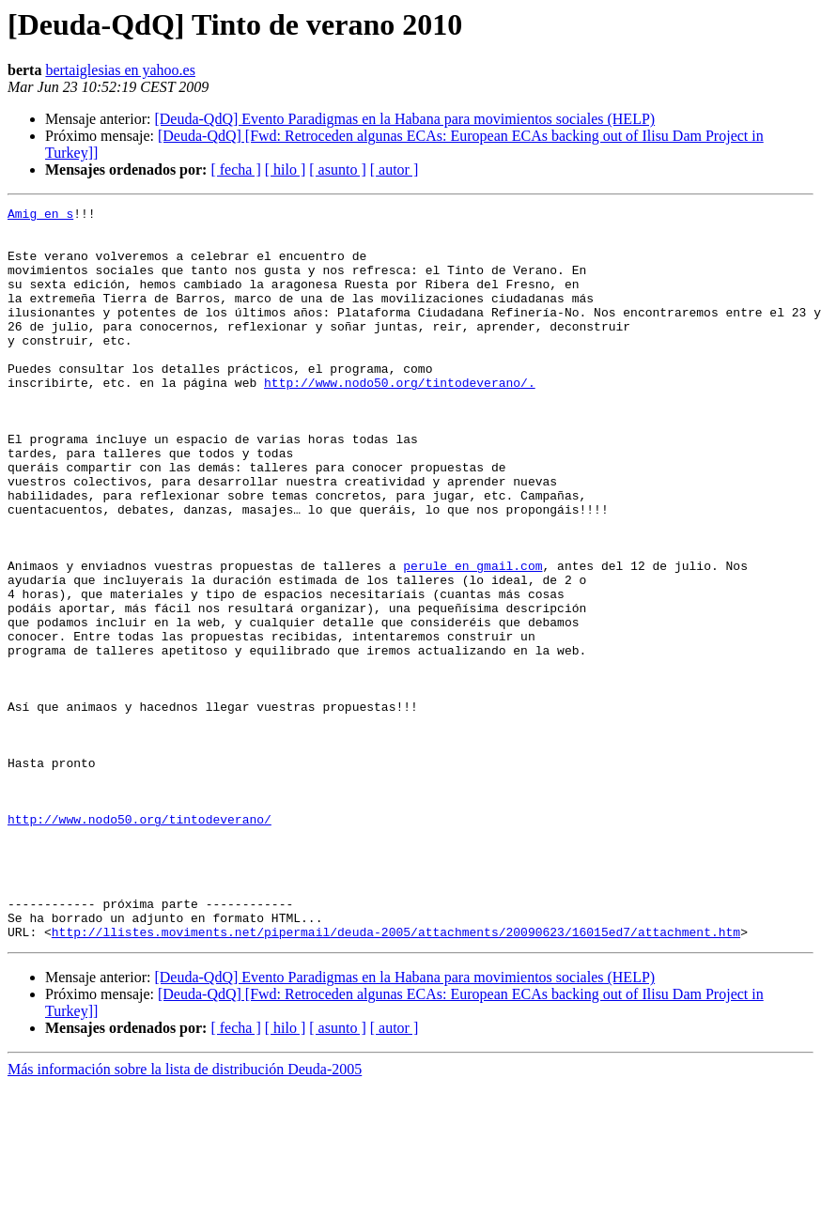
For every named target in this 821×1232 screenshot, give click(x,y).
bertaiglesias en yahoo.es (120, 70)
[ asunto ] (337, 169)
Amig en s (40, 216)
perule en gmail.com (472, 638)
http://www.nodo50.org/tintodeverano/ (139, 942)
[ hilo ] (285, 169)
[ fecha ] (235, 169)
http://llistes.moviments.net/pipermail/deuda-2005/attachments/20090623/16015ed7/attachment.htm (396, 1078)
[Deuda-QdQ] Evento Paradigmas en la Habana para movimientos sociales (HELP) (404, 119)
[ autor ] (394, 169)
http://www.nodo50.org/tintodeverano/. (399, 418)
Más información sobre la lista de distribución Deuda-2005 (185, 1216)
